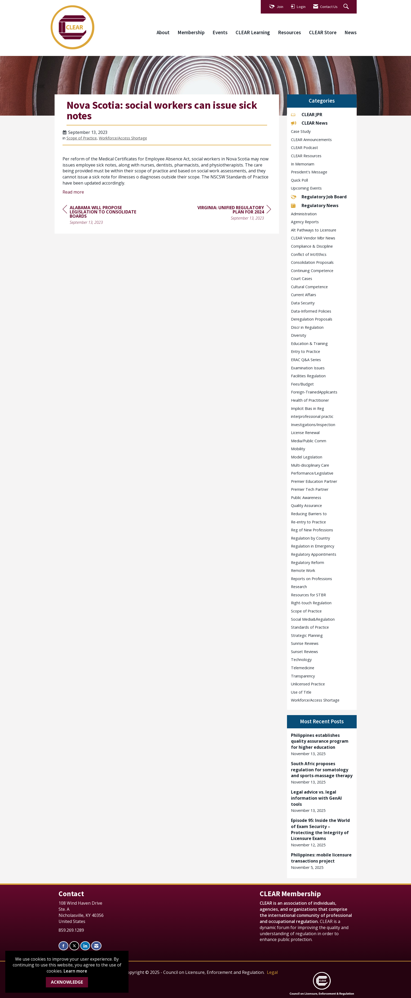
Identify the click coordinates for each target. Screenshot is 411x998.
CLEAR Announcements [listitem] (311, 139)
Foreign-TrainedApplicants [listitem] (314, 392)
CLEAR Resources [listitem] (306, 155)
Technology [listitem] (301, 659)
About (163, 32)
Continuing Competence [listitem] (312, 270)
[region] (231, 213)
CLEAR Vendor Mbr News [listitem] (313, 237)
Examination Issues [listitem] (308, 367)
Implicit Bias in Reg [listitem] (307, 408)
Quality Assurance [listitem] (306, 505)
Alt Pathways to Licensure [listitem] (313, 230)
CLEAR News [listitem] (309, 123)
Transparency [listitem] (303, 676)
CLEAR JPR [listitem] (306, 114)
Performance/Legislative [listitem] (312, 473)
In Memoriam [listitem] (302, 164)
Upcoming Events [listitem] (306, 188)
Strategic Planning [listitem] (307, 635)
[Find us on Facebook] (63, 946)
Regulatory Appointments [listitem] (313, 554)
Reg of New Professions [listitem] (312, 529)
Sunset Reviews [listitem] (304, 651)
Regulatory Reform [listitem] (307, 562)
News (350, 32)
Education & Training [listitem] (309, 343)
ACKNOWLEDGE (67, 982)
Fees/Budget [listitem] (302, 384)
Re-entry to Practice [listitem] (308, 521)
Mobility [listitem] (298, 448)
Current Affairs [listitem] (303, 294)
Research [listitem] (299, 586)
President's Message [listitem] (309, 171)
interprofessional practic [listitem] (312, 416)
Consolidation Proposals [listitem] (312, 262)
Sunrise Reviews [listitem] (305, 643)
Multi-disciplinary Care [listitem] (310, 465)
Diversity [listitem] (298, 335)
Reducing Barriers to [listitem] (309, 513)
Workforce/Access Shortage (123, 138)
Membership (191, 32)
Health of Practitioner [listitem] (310, 400)
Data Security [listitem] (303, 302)
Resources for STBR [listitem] (308, 594)
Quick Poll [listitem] (299, 180)
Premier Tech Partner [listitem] (309, 489)
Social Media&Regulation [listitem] (313, 619)
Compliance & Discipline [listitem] (312, 246)
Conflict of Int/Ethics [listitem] (308, 254)
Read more (73, 192)
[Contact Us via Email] (96, 946)
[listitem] (322, 744)
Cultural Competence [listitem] (309, 286)
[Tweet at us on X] (74, 946)
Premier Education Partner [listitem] (314, 481)
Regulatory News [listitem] (314, 205)
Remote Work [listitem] (303, 570)
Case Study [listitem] (301, 131)
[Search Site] (346, 6)
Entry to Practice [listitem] (305, 351)
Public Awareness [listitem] (306, 497)
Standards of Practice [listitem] (310, 627)
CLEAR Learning (253, 32)
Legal (272, 972)
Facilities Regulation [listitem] (308, 375)
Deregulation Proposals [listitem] (311, 319)
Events (220, 32)
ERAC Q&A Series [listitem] (306, 359)
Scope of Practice (82, 138)
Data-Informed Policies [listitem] (311, 311)
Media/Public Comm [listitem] (308, 440)
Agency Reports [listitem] (305, 221)
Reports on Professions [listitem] (311, 578)
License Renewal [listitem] (305, 432)
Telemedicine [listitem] (302, 667)
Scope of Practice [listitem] (306, 611)
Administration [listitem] (304, 213)
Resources (289, 32)
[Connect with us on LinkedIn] (85, 946)
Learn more (75, 971)
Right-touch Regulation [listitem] (311, 602)
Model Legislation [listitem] (306, 456)
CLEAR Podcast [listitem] (304, 147)
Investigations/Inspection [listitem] (313, 424)
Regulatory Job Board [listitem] (319, 197)
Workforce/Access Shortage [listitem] (315, 700)
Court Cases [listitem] (301, 278)
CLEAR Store (323, 32)
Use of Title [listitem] (301, 692)
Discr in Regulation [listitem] (307, 327)
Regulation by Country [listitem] (310, 538)
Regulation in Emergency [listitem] (312, 546)
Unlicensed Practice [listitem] (308, 683)
